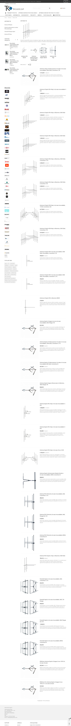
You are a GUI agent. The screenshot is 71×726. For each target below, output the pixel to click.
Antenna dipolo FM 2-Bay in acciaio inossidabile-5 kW (52, 427)
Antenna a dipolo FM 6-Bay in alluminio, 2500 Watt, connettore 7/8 (52, 182)
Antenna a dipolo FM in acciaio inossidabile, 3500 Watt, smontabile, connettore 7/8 (52, 252)
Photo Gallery (47, 15)
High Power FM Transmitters (10, 278)
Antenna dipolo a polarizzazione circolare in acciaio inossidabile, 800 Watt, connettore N (53, 363)
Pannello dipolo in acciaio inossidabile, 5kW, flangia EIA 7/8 (53, 621)
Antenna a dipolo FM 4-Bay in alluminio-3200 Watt (52, 135)
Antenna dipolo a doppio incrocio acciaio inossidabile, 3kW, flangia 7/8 (50, 322)
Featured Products (7, 39)
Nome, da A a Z (24, 64)
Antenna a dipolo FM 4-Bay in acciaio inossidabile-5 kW (53, 90)
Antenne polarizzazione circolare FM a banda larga (11, 28)
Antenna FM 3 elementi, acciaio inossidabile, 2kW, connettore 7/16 (52, 494)
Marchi (39, 15)
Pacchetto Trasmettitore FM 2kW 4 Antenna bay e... (14, 70)
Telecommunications (14, 270)
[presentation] (5, 255)
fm (8, 263)
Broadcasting (13, 274)
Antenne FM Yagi (8, 34)
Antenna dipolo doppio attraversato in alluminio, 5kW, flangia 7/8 (52, 383)
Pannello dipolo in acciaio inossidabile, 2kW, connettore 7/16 (51, 579)
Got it (66, 1)
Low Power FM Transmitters (10, 282)
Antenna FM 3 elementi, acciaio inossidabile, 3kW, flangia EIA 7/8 (52, 515)
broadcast (7, 270)
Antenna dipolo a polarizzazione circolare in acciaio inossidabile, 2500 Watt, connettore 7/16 (53, 342)
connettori (12, 265)
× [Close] (69, 1)
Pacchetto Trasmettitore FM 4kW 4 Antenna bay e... (14, 61)
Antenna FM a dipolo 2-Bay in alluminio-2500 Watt (52, 555)
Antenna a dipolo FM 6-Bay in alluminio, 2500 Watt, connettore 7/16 (52, 159)
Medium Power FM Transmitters (10, 280)
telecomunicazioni (8, 269)
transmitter (12, 263)
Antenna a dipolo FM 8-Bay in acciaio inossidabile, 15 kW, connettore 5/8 (52, 206)
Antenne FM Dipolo (8, 24)
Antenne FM (16, 15)
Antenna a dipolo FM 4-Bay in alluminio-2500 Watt (52, 112)
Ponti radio (8, 15)
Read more (38, 1)
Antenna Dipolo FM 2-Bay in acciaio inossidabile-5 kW (52, 404)
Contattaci (56, 15)
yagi (5, 263)
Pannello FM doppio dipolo (10, 31)
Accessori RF (24, 15)
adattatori (6, 265)
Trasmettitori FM (12, 13)
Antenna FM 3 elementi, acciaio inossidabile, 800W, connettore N (53, 535)
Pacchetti (33, 15)
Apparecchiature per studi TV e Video (49, 13)
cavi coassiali (7, 272)
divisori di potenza (8, 267)
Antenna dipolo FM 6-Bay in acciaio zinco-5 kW (52, 450)
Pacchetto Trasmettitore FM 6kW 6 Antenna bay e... (14, 53)
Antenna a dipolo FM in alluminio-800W (50, 298)
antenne (14, 269)
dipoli (16, 265)
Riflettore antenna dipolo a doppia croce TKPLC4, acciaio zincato (52, 662)
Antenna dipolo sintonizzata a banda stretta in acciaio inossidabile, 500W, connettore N (51, 474)
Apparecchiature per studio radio (28, 13)
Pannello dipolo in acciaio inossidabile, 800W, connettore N (51, 641)
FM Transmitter (7, 276)
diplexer (14, 267)
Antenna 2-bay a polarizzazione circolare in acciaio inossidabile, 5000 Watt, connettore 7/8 (53, 69)
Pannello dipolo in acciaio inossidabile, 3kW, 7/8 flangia (52, 600)
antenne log (13, 272)
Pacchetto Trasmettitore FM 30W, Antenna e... (14, 45)
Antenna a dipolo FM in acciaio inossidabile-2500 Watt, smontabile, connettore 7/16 (52, 275)
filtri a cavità (7, 274)
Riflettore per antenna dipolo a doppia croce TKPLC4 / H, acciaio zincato (51, 682)
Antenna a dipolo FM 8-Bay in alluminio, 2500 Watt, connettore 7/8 (52, 229)
